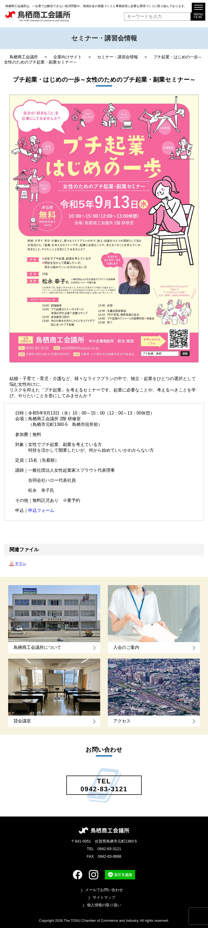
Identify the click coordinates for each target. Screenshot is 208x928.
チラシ (20, 563)
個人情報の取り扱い (104, 905)
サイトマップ (104, 897)
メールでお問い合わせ (104, 890)
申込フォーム (41, 510)
